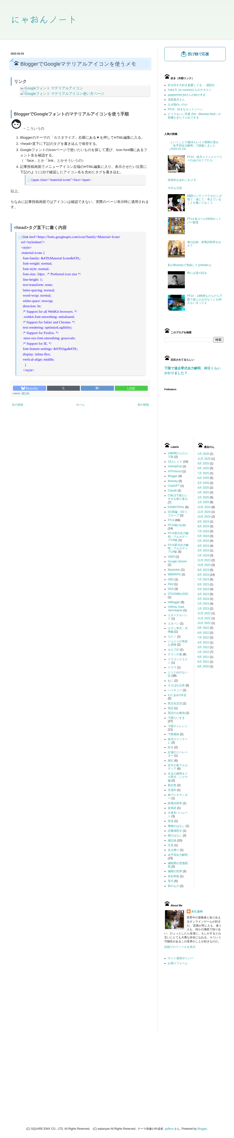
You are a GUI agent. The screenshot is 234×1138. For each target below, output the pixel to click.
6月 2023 (203, 584)
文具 (170, 845)
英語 (170, 708)
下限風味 (173, 734)
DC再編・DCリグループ (177, 513)
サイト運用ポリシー (180, 958)
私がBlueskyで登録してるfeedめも (190, 265)
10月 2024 (204, 516)
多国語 (172, 808)
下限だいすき (176, 718)
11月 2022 (204, 618)
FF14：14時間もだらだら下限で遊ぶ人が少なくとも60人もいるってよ (204, 299)
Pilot (170, 584)
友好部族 (173, 876)
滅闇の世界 (175, 871)
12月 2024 (204, 507)
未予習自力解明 (178, 855)
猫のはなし (175, 835)
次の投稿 (17, 404)
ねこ (170, 680)
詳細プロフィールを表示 (179, 947)
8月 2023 (203, 574)
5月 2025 (203, 483)
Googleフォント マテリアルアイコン (54, 88)
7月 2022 (203, 637)
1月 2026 (203, 453)
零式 (170, 881)
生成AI (172, 790)
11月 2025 (204, 458)
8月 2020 (203, 666)
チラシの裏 (175, 654)
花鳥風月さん (176, 99)
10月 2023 (204, 565)
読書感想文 (175, 830)
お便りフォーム (178, 963)
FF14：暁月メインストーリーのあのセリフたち (204, 158)
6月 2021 (203, 661)
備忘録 (25, 393)
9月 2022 (203, 627)
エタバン (173, 623)
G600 (171, 556)
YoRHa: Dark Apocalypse (176, 608)
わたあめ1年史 (177, 695)
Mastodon (174, 569)
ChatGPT (174, 485)
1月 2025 (203, 502)
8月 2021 (203, 657)
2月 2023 (203, 603)
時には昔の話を (197, 273)
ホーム (80, 404)
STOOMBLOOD (178, 594)
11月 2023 (204, 560)
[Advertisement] (193, 1002)
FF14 (171, 520)
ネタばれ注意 (176, 685)
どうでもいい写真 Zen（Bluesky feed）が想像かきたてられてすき (194, 115)
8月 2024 (203, 526)
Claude (172, 490)
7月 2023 (203, 579)
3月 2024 (203, 550)
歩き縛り (173, 850)
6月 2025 (203, 478)
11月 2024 (204, 512)
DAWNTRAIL (176, 507)
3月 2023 (203, 599)
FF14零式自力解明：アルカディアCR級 (178, 537)
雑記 (170, 760)
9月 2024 (203, 521)
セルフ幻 (173, 649)
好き (170, 747)
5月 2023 (203, 589)
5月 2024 (203, 540)
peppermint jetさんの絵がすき (187, 94)
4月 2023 (203, 594)
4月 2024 (203, 545)
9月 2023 (203, 570)
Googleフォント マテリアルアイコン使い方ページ (64, 94)
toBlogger (174, 602)
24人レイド (175, 461)
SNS (171, 589)
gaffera (169, 1128)
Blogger (173, 476)
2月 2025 (203, 497)
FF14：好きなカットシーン (185, 109)
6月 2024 (203, 536)
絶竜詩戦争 (175, 803)
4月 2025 (203, 487)
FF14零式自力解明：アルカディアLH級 (178, 548)
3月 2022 (203, 647)
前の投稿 (143, 404)
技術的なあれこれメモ (182, 180)
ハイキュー (175, 690)
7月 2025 (203, 473)
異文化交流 (175, 703)
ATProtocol (175, 471)
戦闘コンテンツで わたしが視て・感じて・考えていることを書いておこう (204, 199)
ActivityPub (175, 466)
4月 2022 (203, 642)
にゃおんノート (44, 19)
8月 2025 (203, 468)
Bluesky (29, 388)
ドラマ (172, 667)
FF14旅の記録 (177, 525)
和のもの (173, 886)
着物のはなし (176, 826)
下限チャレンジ (178, 726)
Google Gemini (177, 561)
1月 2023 (203, 608)
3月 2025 (203, 492)
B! (97, 388)
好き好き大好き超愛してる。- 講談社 (191, 85)
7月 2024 (203, 531)
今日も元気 (175, 188)
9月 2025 (203, 463)
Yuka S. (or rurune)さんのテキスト (190, 90)
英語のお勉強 (176, 713)
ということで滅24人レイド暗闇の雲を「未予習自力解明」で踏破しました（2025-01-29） (193, 146)
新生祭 (172, 785)
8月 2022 (203, 632)
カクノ (172, 636)
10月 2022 (204, 623)
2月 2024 (203, 555)
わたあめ (197, 911)
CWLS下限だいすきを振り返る (178, 497)
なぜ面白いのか (178, 104)
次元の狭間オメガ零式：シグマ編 (178, 777)
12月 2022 (204, 613)
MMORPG (174, 574)
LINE (131, 388)
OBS (171, 579)
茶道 (170, 821)
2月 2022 (203, 652)
